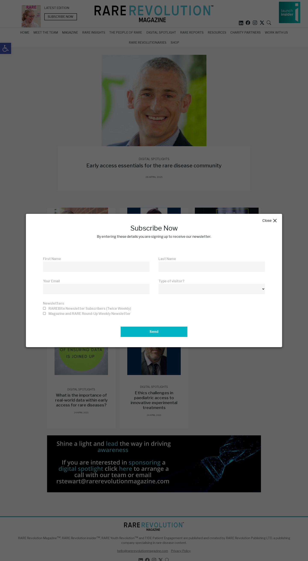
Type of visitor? (171, 281)
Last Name (167, 259)
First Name (52, 259)
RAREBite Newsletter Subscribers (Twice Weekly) (90, 309)
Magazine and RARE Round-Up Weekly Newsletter (90, 314)
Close (269, 221)
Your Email (51, 281)
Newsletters (53, 303)
